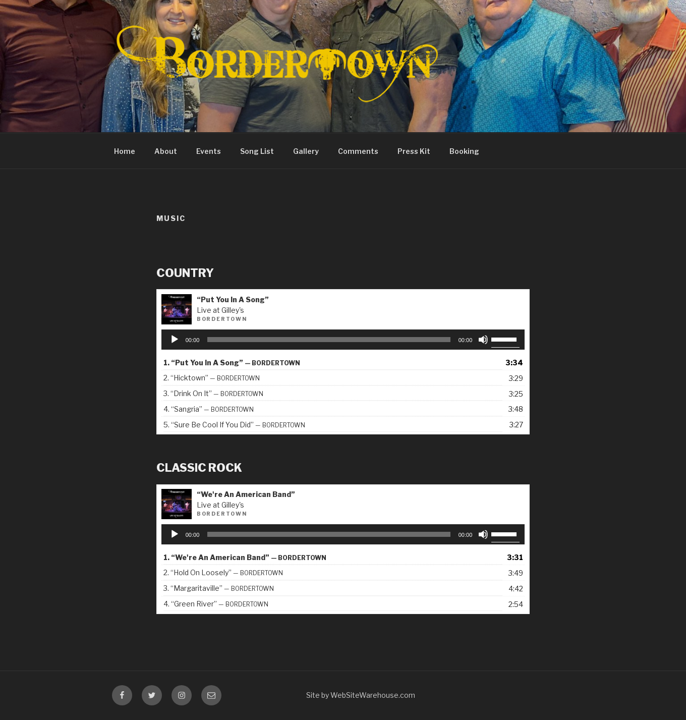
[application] (343, 339)
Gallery (306, 151)
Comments (358, 151)
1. (231, 362)
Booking (464, 151)
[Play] (174, 340)
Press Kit (413, 151)
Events (208, 151)
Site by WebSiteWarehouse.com (360, 695)
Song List (257, 151)
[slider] (328, 339)
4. (208, 409)
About (165, 151)
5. (234, 424)
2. (211, 377)
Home (124, 151)
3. (213, 393)
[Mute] (483, 340)
